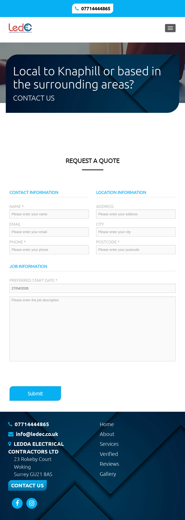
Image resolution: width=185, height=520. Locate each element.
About (107, 434)
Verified (109, 454)
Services (109, 444)
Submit (35, 393)
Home (107, 424)
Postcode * (107, 241)
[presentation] (46, 374)
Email (15, 224)
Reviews (109, 463)
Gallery (108, 474)
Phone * (17, 241)
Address (105, 206)
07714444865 (95, 8)
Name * (16, 206)
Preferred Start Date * (33, 280)
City (100, 224)
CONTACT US (27, 485)
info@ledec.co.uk (37, 434)
